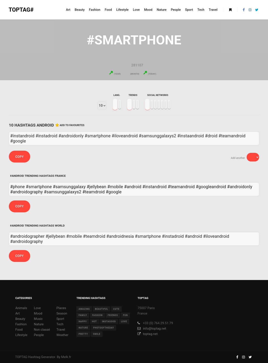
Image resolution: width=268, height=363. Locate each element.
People (39, 335)
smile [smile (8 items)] (96, 334)
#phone (17, 186)
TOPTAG (21, 357)
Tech (59, 324)
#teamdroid (93, 191)
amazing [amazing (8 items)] (84, 309)
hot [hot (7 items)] (94, 321)
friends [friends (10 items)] (113, 315)
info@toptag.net (151, 328)
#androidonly (239, 186)
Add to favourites (72, 125)
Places (61, 308)
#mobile (115, 186)
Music (38, 319)
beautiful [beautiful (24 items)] (101, 309)
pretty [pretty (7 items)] (83, 334)
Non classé (42, 330)
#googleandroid (211, 186)
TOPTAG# (21, 9)
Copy (19, 156)
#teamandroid (181, 186)
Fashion (21, 324)
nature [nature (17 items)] (83, 328)
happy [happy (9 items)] (83, 321)
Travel (60, 330)
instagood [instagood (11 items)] (109, 321)
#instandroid (154, 186)
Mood (38, 313)
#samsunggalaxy (69, 186)
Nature (39, 324)
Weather (62, 335)
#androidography (26, 191)
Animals (21, 308)
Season (61, 313)
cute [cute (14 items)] (116, 309)
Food (19, 330)
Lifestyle (21, 335)
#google (113, 191)
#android (132, 186)
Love (37, 308)
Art (17, 313)
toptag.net (147, 333)
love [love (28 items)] (124, 321)
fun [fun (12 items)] (125, 315)
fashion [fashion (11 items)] (97, 315)
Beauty (20, 319)
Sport (60, 319)
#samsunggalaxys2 (62, 191)
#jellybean (96, 186)
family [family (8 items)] (83, 315)
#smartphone (39, 186)
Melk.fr (66, 357)
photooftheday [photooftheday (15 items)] (103, 328)
